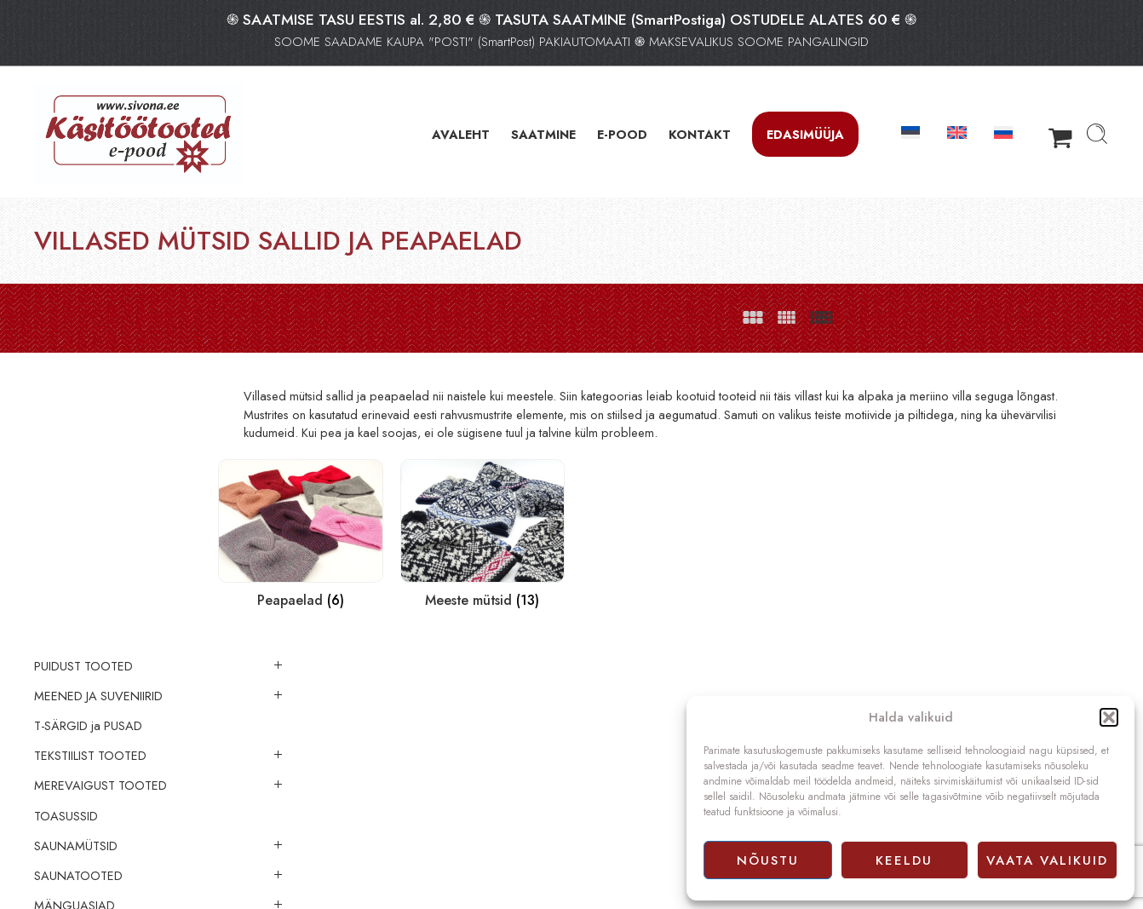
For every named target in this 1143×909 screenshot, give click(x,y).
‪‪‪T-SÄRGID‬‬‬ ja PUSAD (88, 460)
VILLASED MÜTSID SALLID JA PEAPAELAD (133, 739)
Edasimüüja (805, 134)
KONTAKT (700, 134)
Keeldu (904, 860)
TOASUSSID (66, 551)
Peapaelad (97, 776)
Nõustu (768, 860)
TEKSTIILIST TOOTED (90, 490)
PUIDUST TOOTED (83, 401)
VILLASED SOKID (96, 701)
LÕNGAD (60, 866)
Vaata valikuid (1047, 860)
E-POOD (622, 134)
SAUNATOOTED (78, 610)
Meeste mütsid (105, 806)
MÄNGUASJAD (74, 640)
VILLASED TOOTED (86, 671)
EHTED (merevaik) (81, 836)
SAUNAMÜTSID (76, 581)
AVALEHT (461, 134)
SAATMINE (543, 134)
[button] (1108, 717)
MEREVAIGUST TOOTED (100, 521)
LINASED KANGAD (85, 897)
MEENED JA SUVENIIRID (98, 431)
